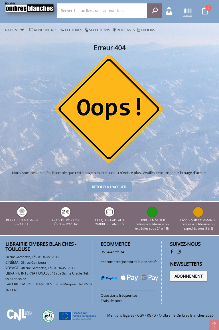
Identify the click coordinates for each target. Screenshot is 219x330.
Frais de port (111, 300)
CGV (140, 315)
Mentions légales (120, 315)
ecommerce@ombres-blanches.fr (129, 261)
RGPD (151, 315)
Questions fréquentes (119, 295)
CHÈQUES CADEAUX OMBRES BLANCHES (109, 220)
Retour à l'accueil (109, 186)
